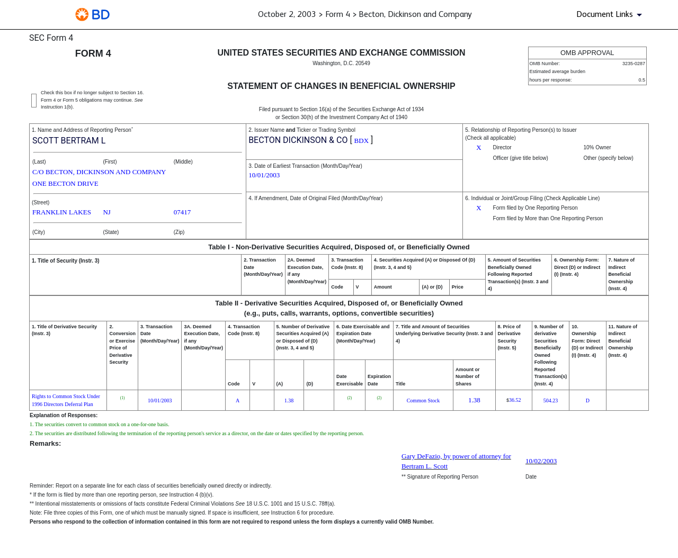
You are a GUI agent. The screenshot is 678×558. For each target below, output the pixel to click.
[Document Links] (611, 15)
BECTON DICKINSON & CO (297, 140)
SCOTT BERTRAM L (68, 141)
